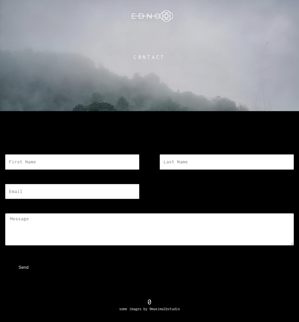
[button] (150, 139)
